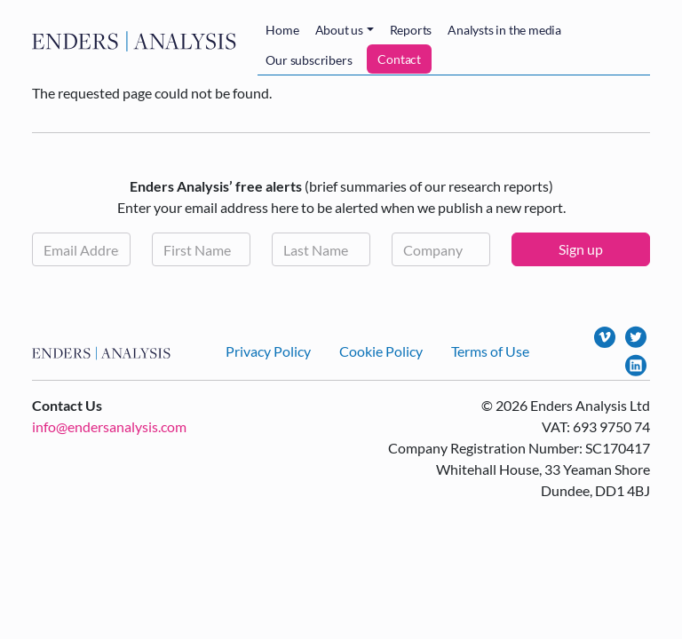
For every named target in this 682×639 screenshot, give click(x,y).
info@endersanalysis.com (109, 426)
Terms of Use (490, 351)
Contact (399, 59)
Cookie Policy (381, 351)
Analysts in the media (504, 29)
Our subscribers (309, 59)
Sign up (581, 249)
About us (339, 29)
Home (282, 29)
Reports (411, 29)
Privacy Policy (268, 351)
